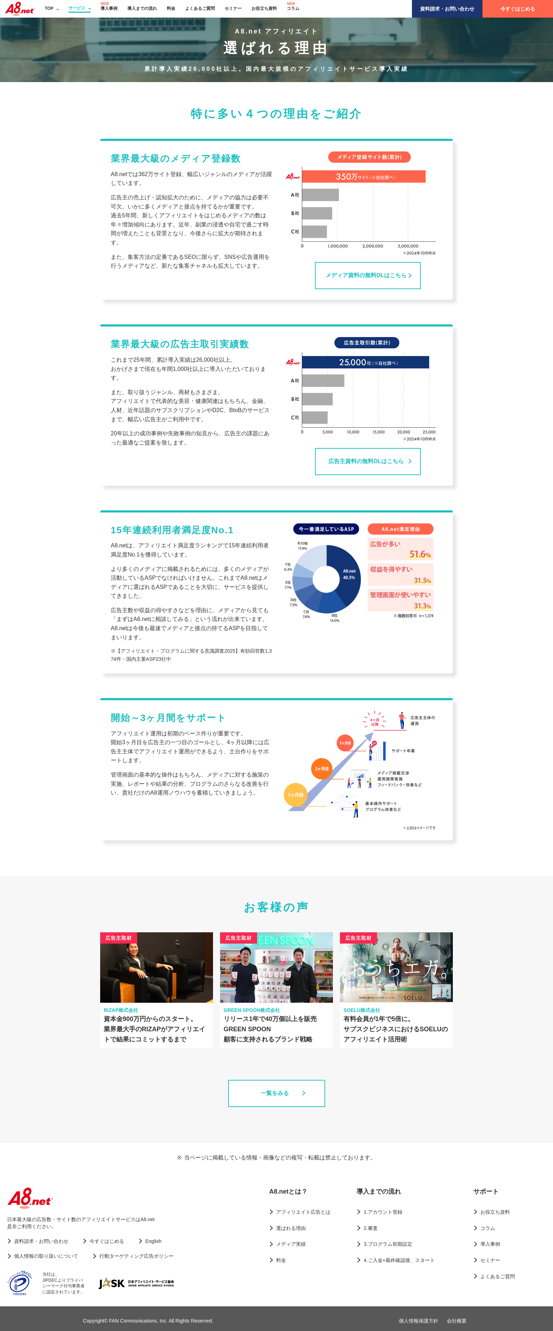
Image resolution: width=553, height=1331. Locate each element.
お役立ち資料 (264, 8)
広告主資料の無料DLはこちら (365, 461)
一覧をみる (275, 1093)
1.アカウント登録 (383, 1212)
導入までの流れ (142, 8)
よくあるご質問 (200, 8)
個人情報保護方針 (418, 1321)
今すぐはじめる (517, 9)
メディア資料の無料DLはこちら (366, 275)
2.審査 (371, 1228)
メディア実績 (291, 1244)
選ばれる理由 (291, 1228)
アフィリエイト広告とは (303, 1212)
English (153, 1241)
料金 (171, 8)
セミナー (233, 8)
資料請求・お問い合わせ (447, 9)
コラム (293, 8)
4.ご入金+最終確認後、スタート (399, 1260)
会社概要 (457, 1321)
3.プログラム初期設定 (388, 1244)
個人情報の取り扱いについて (46, 1256)
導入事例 (109, 8)
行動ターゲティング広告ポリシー (136, 1256)
